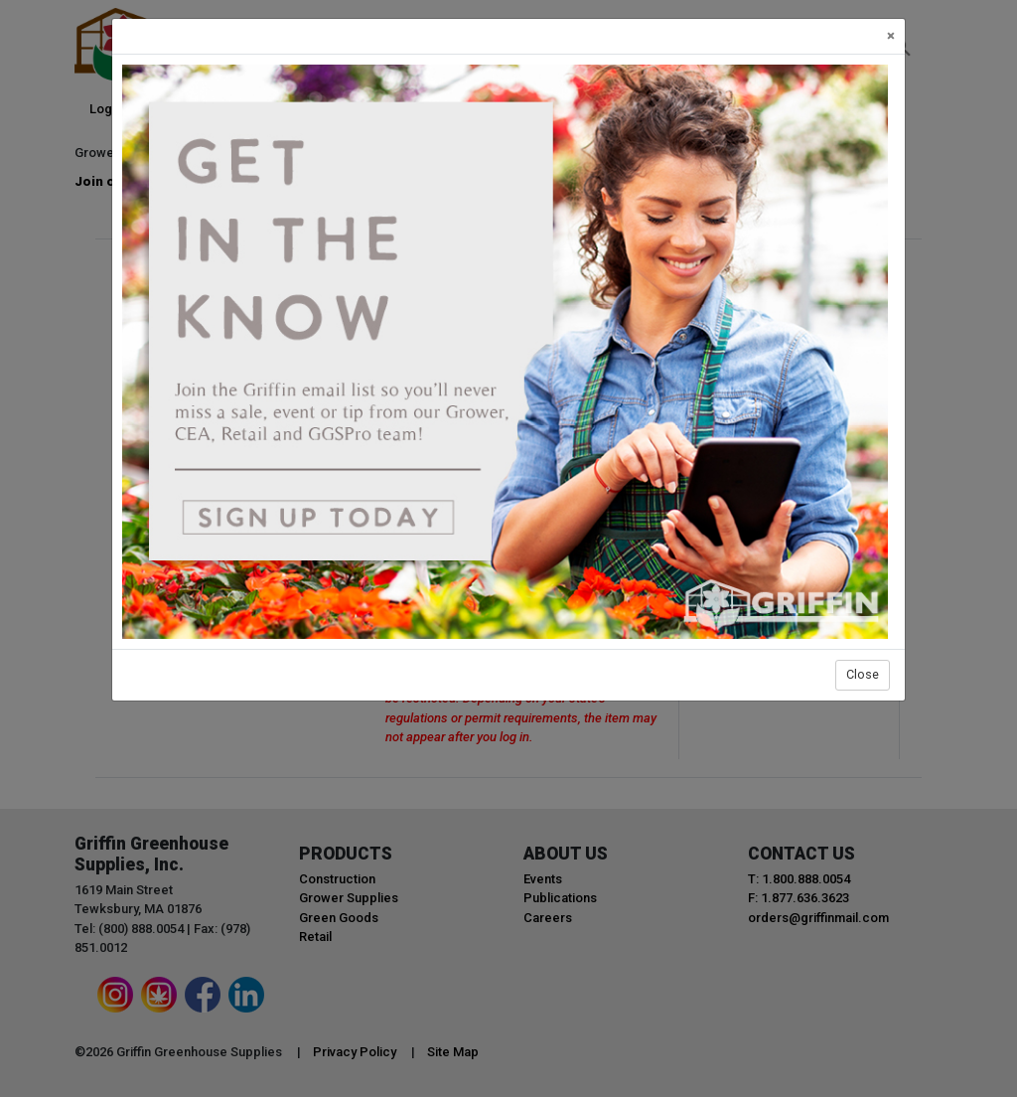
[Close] (891, 36)
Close (862, 674)
